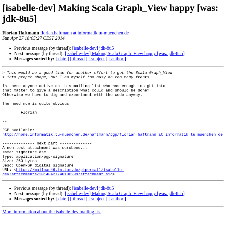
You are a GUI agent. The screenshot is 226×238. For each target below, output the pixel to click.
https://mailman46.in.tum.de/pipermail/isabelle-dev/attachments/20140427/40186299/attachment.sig (63, 192)
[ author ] (117, 58)
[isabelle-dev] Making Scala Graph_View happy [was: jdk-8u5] (125, 53)
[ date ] (62, 58)
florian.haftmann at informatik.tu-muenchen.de (84, 32)
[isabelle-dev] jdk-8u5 (93, 48)
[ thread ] (78, 58)
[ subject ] (98, 58)
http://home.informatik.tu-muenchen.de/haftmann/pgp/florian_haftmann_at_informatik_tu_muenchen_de (112, 147)
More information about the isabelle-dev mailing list (51, 232)
